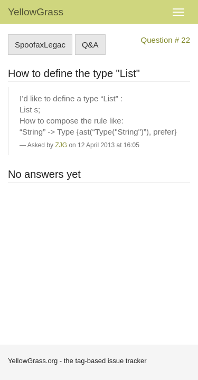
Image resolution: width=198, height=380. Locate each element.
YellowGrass (35, 11)
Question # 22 (165, 39)
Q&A (90, 44)
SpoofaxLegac (40, 44)
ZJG (61, 145)
